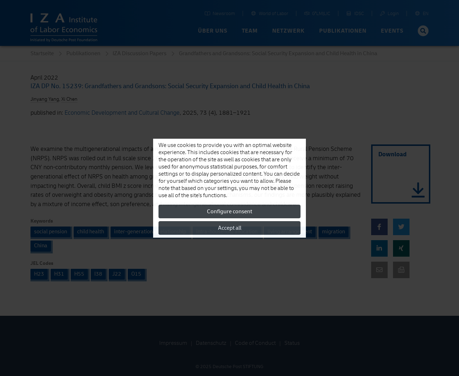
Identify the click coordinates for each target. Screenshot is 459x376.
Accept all (229, 228)
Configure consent (229, 211)
